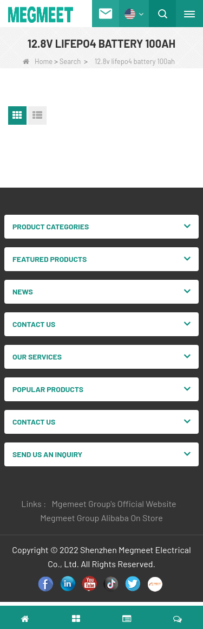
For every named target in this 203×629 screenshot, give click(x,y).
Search (70, 61)
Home (38, 61)
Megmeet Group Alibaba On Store (101, 517)
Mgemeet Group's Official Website (113, 503)
